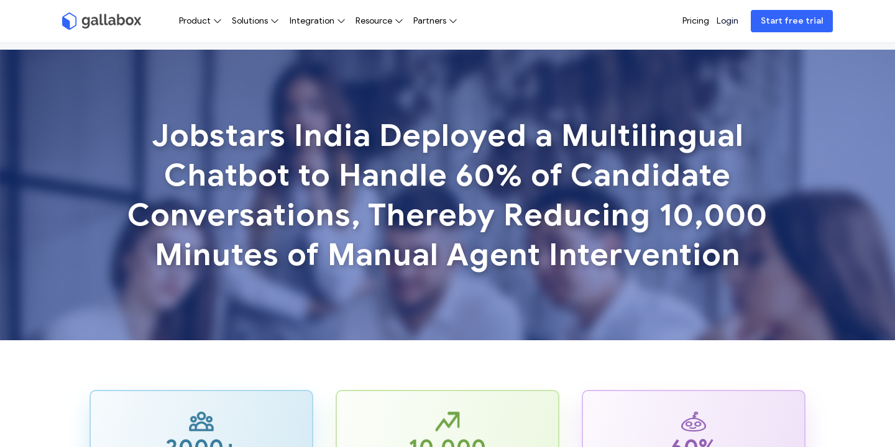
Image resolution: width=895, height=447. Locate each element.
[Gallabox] (102, 21)
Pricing (695, 21)
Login (727, 21)
